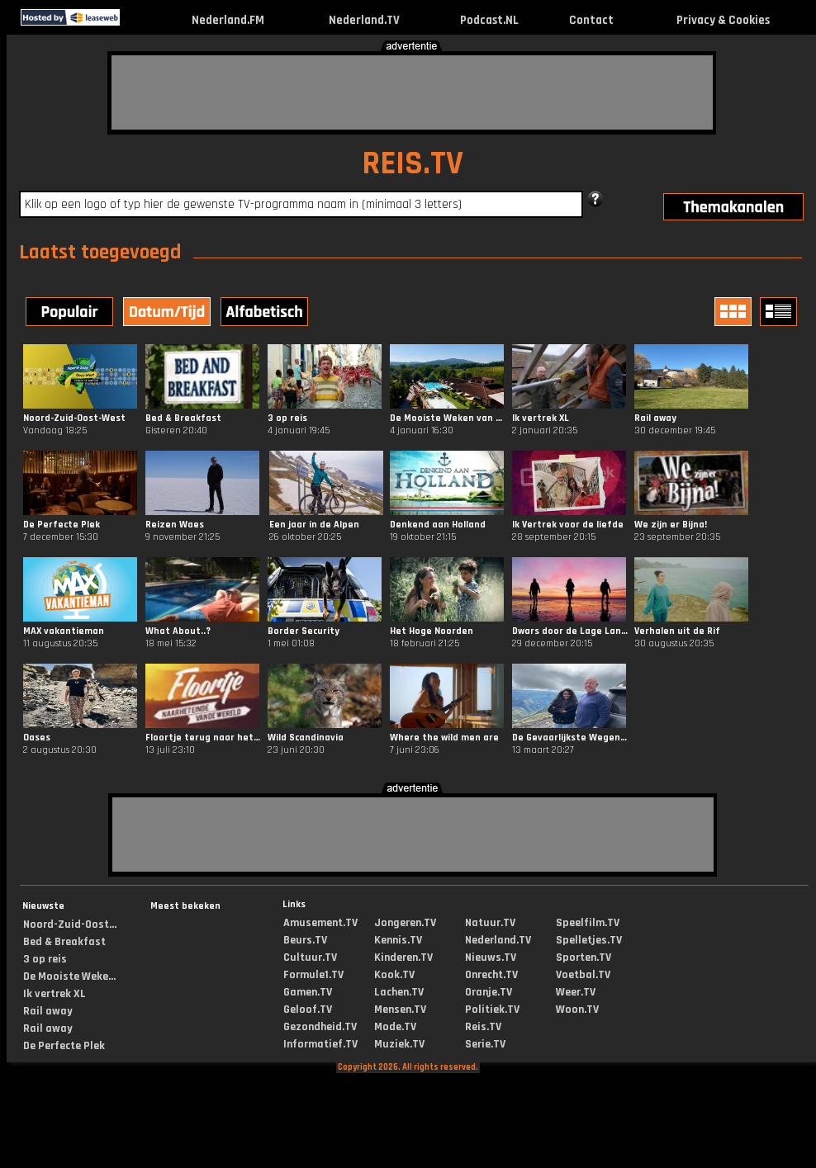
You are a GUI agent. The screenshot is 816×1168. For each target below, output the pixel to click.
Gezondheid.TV (320, 1026)
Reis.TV (483, 1026)
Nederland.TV (364, 20)
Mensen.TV (400, 1009)
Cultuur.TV (310, 957)
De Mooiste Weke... (69, 976)
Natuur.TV (490, 922)
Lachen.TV (399, 992)
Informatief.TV (320, 1044)
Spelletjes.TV (589, 940)
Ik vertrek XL (54, 993)
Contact (591, 20)
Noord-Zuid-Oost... (69, 924)
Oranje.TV (488, 992)
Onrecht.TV (491, 974)
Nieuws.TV (490, 957)
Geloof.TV (307, 1009)
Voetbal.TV (583, 974)
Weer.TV (575, 992)
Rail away (48, 1011)
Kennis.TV (398, 940)
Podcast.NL (489, 20)
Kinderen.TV (403, 957)
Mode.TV (395, 1026)
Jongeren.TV (405, 922)
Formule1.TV (313, 974)
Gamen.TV (307, 992)
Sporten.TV (583, 957)
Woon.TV (577, 1009)
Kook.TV (394, 974)
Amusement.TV (320, 922)
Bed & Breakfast (64, 941)
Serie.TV (485, 1044)
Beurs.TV (305, 940)
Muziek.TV (399, 1044)
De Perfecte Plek (64, 1045)
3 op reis (45, 959)
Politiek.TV (492, 1009)
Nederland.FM (228, 20)
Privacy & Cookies (723, 20)
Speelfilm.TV (587, 922)
